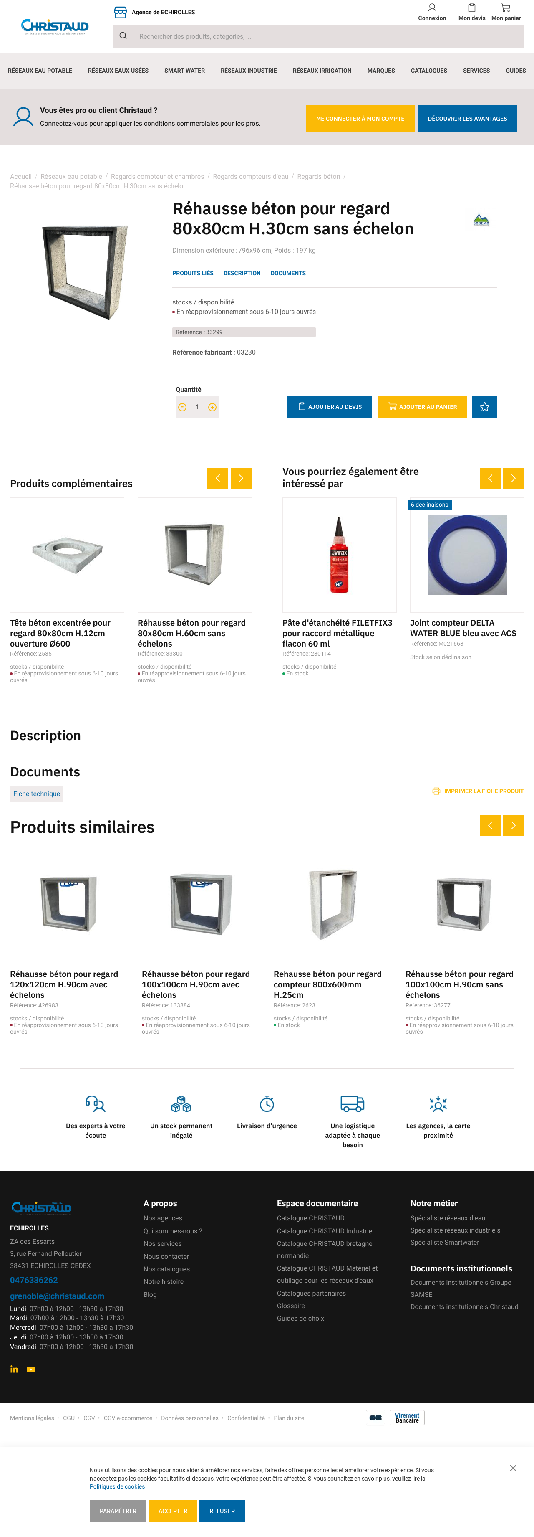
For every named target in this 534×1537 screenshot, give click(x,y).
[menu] (267, 71)
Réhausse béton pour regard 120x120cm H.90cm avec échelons (64, 982)
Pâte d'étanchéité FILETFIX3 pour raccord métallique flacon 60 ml (337, 632)
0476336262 (34, 1277)
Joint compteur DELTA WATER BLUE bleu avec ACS (463, 627)
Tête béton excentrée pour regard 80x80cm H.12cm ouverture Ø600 (60, 632)
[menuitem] (40, 71)
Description (242, 273)
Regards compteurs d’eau (251, 176)
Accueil (21, 176)
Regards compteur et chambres (157, 176)
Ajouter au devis (329, 406)
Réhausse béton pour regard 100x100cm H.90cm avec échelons (196, 982)
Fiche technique (36, 793)
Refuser (222, 1511)
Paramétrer (118, 1511)
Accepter (173, 1511)
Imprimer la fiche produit (484, 790)
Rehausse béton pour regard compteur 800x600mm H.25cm (328, 982)
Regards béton (318, 176)
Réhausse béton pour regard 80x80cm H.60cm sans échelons (192, 632)
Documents (288, 273)
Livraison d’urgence (267, 1124)
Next (241, 478)
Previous (217, 478)
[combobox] (318, 36)
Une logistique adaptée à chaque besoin (352, 1133)
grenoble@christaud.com (57, 1293)
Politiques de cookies (117, 1487)
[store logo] (61, 27)
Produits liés (193, 273)
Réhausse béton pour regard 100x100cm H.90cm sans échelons (460, 982)
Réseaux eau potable (71, 176)
